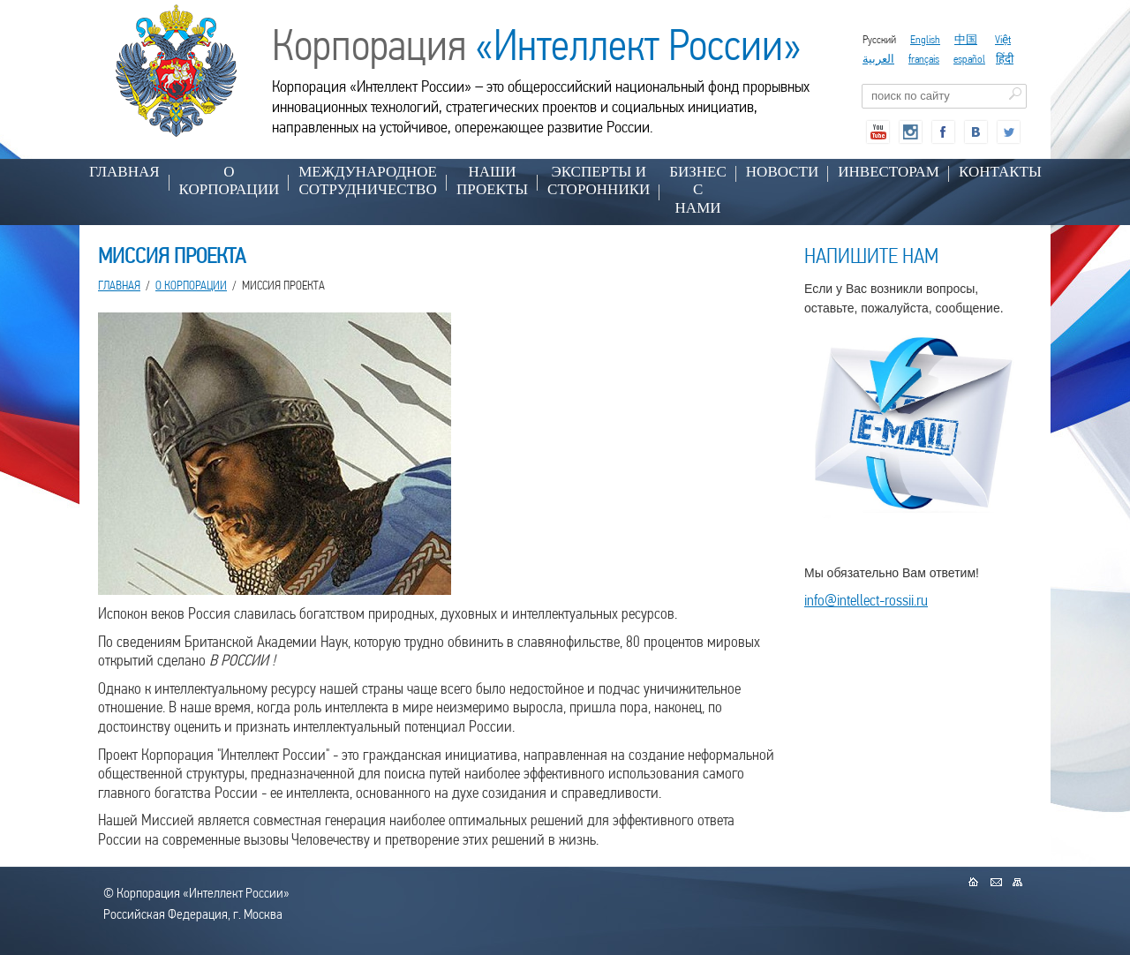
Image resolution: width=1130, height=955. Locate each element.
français (923, 58)
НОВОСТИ (782, 171)
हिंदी (1004, 58)
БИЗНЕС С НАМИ (698, 189)
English (925, 39)
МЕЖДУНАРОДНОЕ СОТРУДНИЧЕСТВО (367, 180)
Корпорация (537, 45)
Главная (124, 171)
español (969, 58)
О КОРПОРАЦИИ (229, 180)
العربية (878, 58)
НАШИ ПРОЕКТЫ (492, 180)
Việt (1003, 39)
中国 (965, 39)
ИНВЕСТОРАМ (888, 171)
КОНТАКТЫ (1000, 171)
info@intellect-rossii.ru (866, 599)
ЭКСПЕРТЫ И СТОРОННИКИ (598, 180)
